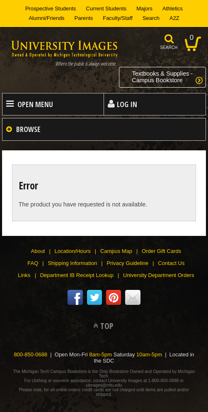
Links (24, 275)
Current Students (106, 8)
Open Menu (35, 104)
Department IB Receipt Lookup (77, 275)
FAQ (32, 263)
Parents (84, 18)
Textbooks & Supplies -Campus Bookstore (162, 76)
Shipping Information (72, 263)
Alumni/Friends (46, 18)
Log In (127, 104)
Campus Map (116, 251)
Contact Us (171, 263)
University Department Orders (158, 275)
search (169, 47)
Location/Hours (73, 251)
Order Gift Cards (161, 251)
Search (151, 18)
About (38, 251)
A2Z (174, 18)
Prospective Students (50, 8)
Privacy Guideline (127, 263)
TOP (106, 325)
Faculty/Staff (118, 18)
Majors (144, 8)
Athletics (172, 8)
